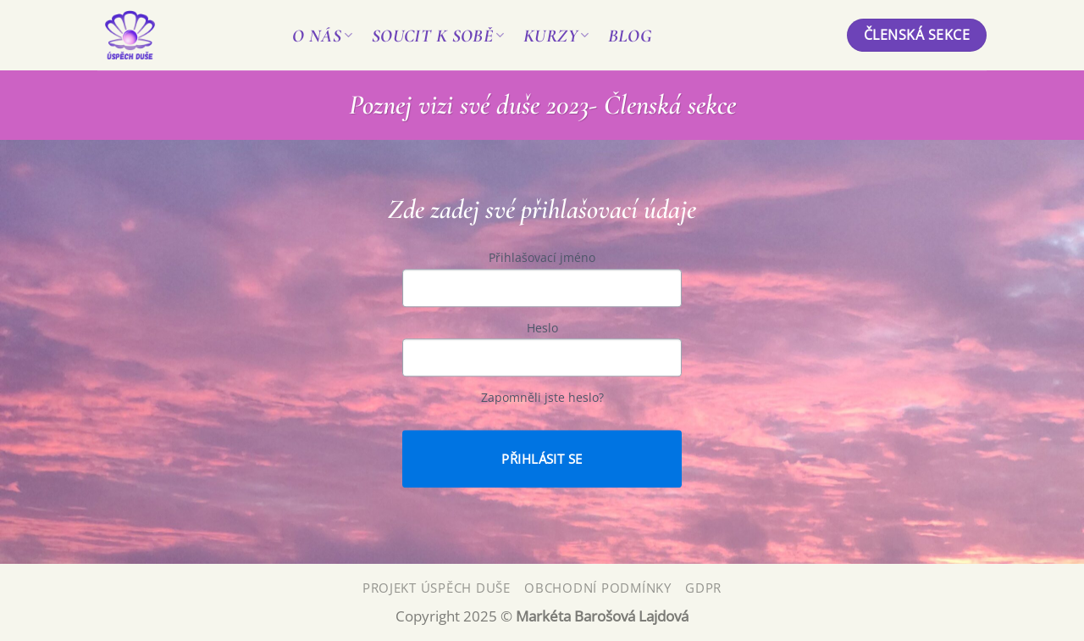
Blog (630, 36)
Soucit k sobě (438, 36)
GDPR (703, 587)
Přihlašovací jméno (542, 258)
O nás (322, 36)
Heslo (542, 328)
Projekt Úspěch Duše (436, 587)
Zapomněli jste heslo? (542, 398)
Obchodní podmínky (598, 587)
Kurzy (556, 36)
